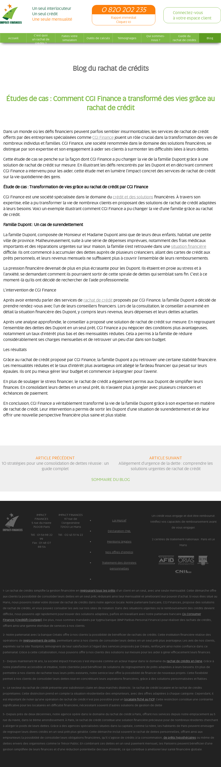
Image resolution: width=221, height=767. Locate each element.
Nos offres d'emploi (119, 552)
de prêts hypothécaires (179, 738)
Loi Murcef (119, 520)
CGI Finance (103, 137)
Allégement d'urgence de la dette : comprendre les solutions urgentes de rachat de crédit (166, 466)
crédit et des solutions (133, 197)
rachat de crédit (97, 300)
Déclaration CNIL (119, 531)
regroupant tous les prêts (97, 591)
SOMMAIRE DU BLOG (110, 479)
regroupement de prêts (39, 640)
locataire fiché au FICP (139, 699)
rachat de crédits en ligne (184, 661)
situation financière (188, 246)
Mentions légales (119, 542)
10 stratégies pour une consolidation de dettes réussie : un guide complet (55, 466)
